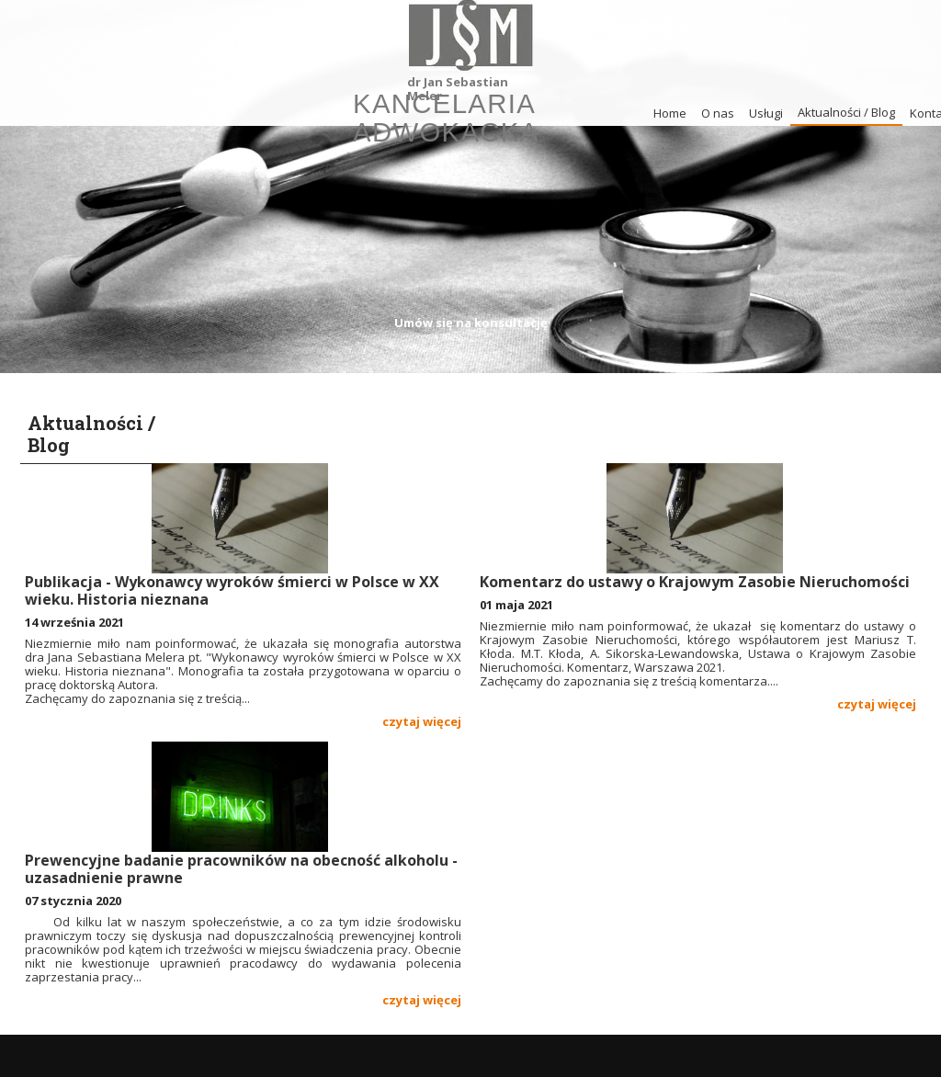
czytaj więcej (421, 721)
